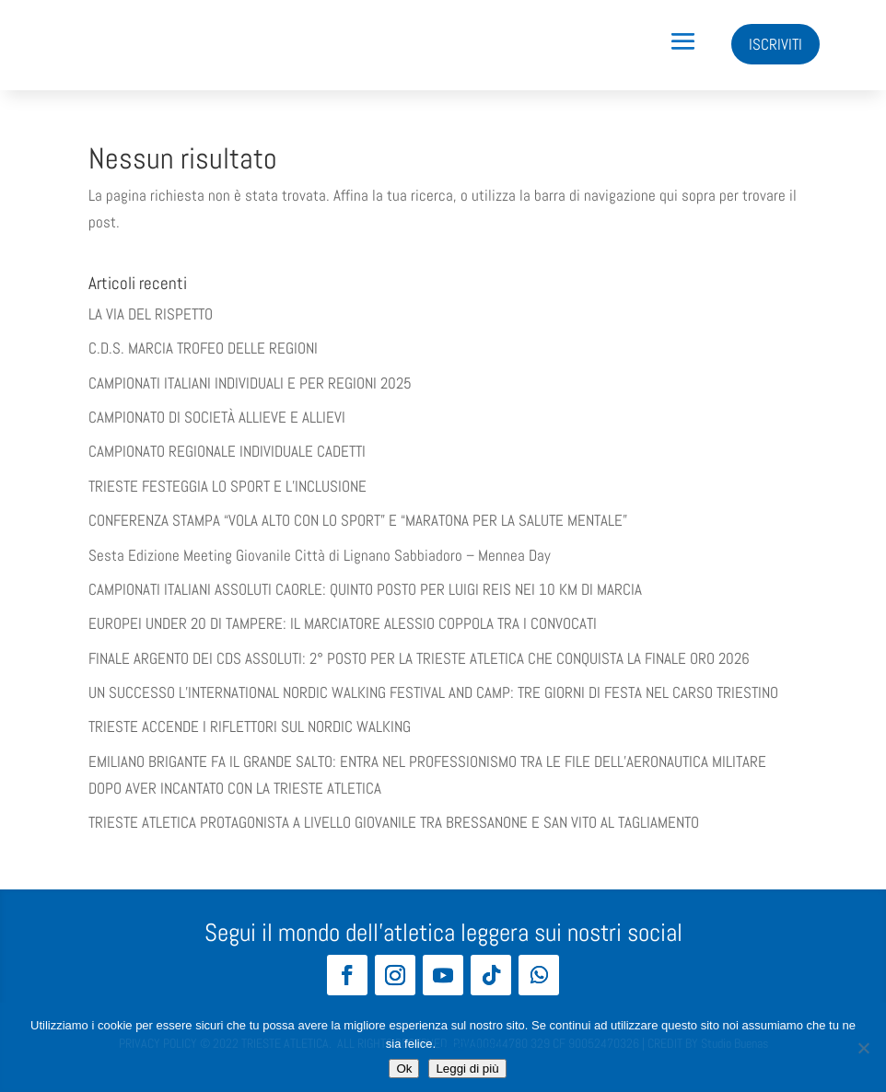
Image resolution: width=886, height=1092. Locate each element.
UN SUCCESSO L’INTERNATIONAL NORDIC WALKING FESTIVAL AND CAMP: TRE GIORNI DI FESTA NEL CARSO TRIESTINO (433, 692)
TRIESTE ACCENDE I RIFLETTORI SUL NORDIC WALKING (249, 726)
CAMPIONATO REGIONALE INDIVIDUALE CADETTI (227, 451)
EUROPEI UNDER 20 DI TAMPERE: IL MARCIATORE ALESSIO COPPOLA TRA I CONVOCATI (342, 623)
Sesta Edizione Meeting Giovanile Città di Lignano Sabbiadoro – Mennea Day (319, 555)
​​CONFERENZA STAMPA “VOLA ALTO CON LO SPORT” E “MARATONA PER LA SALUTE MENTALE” (357, 520)
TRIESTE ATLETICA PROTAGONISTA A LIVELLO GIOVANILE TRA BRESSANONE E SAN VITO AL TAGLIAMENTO (393, 822)
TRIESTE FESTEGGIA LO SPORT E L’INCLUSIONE (227, 486)
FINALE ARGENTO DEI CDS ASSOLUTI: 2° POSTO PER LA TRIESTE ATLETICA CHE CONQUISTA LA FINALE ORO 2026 (419, 658)
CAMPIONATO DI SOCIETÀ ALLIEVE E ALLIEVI (216, 417)
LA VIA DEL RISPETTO (150, 314)
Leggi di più (470, 1044)
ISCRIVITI (775, 44)
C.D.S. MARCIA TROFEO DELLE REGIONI (203, 348)
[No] (863, 1048)
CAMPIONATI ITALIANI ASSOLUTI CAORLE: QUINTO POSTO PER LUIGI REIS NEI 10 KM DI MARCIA (365, 589)
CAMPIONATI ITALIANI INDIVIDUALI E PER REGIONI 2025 (250, 383)
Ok (404, 1068)
